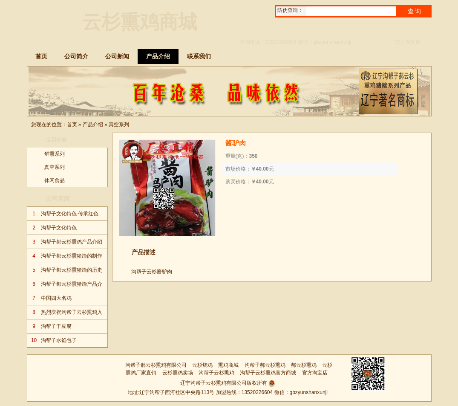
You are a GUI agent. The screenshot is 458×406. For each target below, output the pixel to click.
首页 (72, 125)
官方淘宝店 (408, 42)
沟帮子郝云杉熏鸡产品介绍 (71, 242)
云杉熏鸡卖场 (177, 373)
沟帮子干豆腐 (56, 326)
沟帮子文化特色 (59, 228)
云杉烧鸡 (202, 365)
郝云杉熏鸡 (304, 365)
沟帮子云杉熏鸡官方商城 (268, 373)
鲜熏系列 (54, 154)
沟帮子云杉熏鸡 (216, 373)
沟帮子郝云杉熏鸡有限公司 (156, 365)
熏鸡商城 (228, 365)
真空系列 (119, 125)
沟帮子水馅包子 (59, 340)
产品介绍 (93, 125)
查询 (415, 11)
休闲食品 (54, 180)
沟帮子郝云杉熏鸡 (265, 365)
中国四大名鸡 (56, 298)
